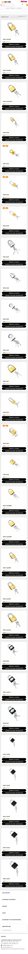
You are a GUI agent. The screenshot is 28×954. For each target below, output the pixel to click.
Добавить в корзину (14, 44)
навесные (19, 8)
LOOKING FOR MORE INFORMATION (14, 46)
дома (7, 8)
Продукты (12, 8)
